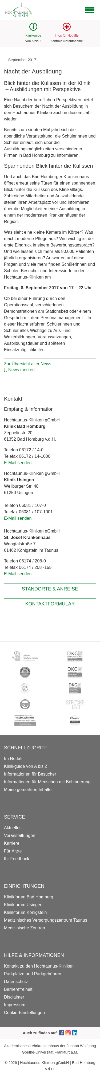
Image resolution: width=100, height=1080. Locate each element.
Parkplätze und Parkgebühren (32, 974)
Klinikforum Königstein (25, 912)
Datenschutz (16, 981)
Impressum (14, 1005)
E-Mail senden (18, 462)
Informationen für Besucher (30, 774)
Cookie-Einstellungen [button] (24, 1012)
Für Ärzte (13, 851)
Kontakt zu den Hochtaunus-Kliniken (39, 966)
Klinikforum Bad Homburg (28, 897)
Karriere (11, 843)
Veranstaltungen (19, 835)
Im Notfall (13, 758)
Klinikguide (33, 35)
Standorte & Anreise (50, 589)
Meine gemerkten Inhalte (27, 789)
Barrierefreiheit (18, 989)
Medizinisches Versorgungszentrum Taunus (45, 920)
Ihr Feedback (16, 858)
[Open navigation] (89, 10)
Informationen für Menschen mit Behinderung (47, 782)
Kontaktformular (50, 603)
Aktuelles (13, 827)
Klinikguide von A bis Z (25, 766)
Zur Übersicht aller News (27, 364)
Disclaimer (14, 997)
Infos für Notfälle (66, 35)
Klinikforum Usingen (23, 904)
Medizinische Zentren (24, 928)
